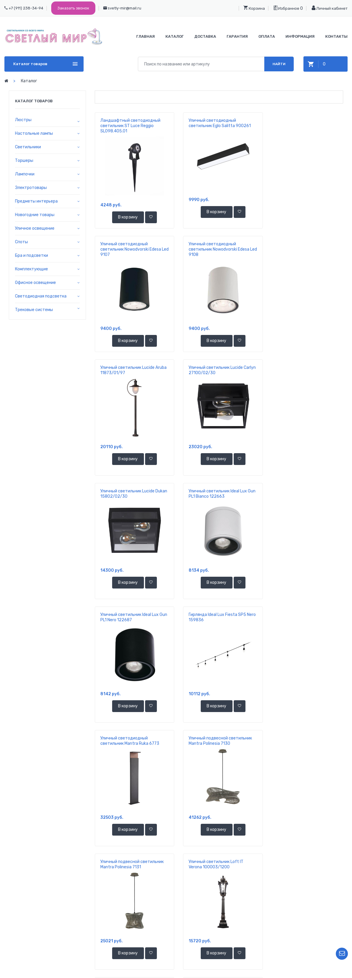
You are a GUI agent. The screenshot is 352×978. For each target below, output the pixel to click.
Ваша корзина (313, 918)
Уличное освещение (34, 228)
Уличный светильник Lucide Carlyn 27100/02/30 (299, 246)
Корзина (254, 8)
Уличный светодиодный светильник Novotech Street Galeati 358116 (214, 743)
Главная (145, 36)
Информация (300, 36)
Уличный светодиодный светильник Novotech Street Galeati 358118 (300, 743)
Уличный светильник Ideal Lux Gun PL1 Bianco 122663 (215, 370)
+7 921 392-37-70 (41, 931)
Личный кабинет (330, 8)
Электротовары (31, 187)
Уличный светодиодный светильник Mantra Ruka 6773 (215, 494)
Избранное (286, 8)
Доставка (205, 36)
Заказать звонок (73, 8)
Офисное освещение (35, 282)
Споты (21, 241)
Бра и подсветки (31, 255)
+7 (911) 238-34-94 (26, 8)
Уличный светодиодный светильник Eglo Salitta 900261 (217, 123)
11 (262, 868)
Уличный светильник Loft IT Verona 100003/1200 (213, 617)
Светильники (28, 146)
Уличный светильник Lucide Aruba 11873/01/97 (213, 246)
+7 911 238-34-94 (42, 924)
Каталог (174, 36)
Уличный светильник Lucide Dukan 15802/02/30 (127, 370)
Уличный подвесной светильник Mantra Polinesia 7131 (132, 617)
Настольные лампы (34, 133)
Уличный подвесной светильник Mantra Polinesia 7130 (303, 494)
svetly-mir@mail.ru (124, 8)
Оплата (266, 36)
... (273, 868)
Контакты (336, 36)
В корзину (126, 217)
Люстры (23, 119)
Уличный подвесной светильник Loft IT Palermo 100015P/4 (132, 741)
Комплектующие (31, 269)
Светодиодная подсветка (41, 296)
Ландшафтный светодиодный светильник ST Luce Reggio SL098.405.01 (130, 126)
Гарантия (237, 36)
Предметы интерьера (36, 201)
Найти (279, 64)
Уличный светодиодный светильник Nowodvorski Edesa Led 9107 (302, 126)
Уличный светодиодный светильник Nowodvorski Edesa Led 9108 (130, 249)
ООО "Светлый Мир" (200, 971)
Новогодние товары (34, 214)
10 (251, 868)
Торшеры (24, 160)
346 (284, 868)
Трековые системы (34, 309)
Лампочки (24, 174)
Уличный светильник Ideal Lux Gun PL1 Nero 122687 (301, 370)
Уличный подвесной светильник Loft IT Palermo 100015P (303, 617)
